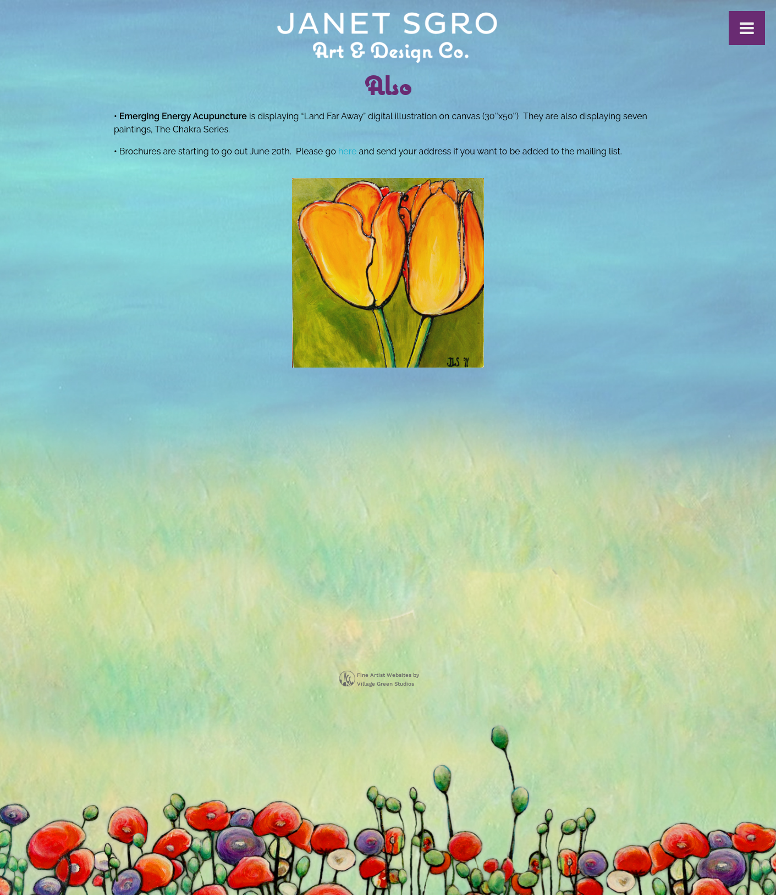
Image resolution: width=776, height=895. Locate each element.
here (347, 151)
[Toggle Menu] (747, 28)
